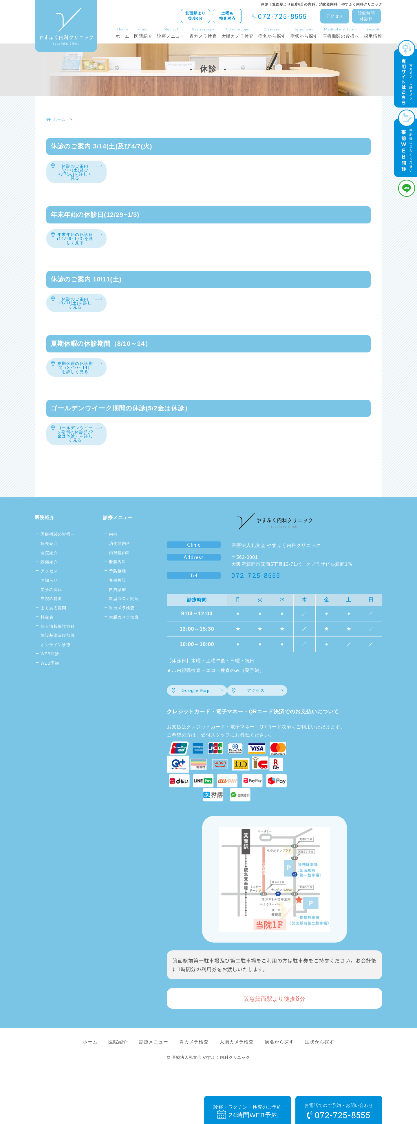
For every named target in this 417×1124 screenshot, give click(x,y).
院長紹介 (49, 573)
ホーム (90, 1069)
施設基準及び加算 (58, 665)
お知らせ (49, 610)
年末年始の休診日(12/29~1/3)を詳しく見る (75, 245)
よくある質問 (53, 637)
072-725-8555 (282, 16)
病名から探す (279, 1069)
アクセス (334, 16)
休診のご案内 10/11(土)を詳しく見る (75, 315)
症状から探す (319, 1069)
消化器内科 (119, 573)
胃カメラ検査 (122, 637)
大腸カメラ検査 (124, 646)
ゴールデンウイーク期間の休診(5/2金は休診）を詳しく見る (75, 459)
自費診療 (117, 619)
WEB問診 (50, 683)
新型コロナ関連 (124, 628)
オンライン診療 (56, 674)
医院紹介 (44, 547)
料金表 (47, 646)
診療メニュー (117, 547)
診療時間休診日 (366, 16)
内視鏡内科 (119, 582)
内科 (113, 563)
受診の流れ (51, 619)
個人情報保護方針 (58, 656)
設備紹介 (49, 591)
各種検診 (117, 610)
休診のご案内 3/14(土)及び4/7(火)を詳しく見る (75, 173)
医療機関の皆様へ (58, 563)
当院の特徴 (51, 628)
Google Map (195, 717)
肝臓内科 (117, 591)
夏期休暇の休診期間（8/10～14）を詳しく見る (75, 384)
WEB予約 (50, 692)
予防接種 (117, 600)
